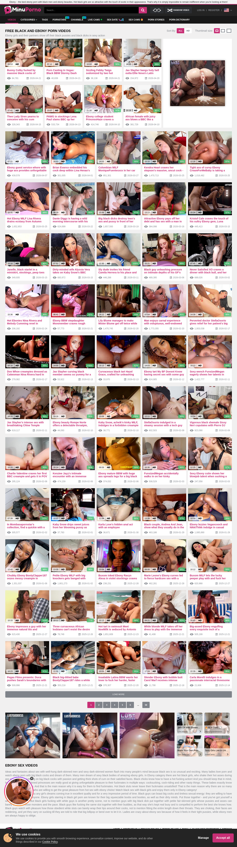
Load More (118, 694)
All (180, 31)
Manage (203, 837)
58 (146, 705)
